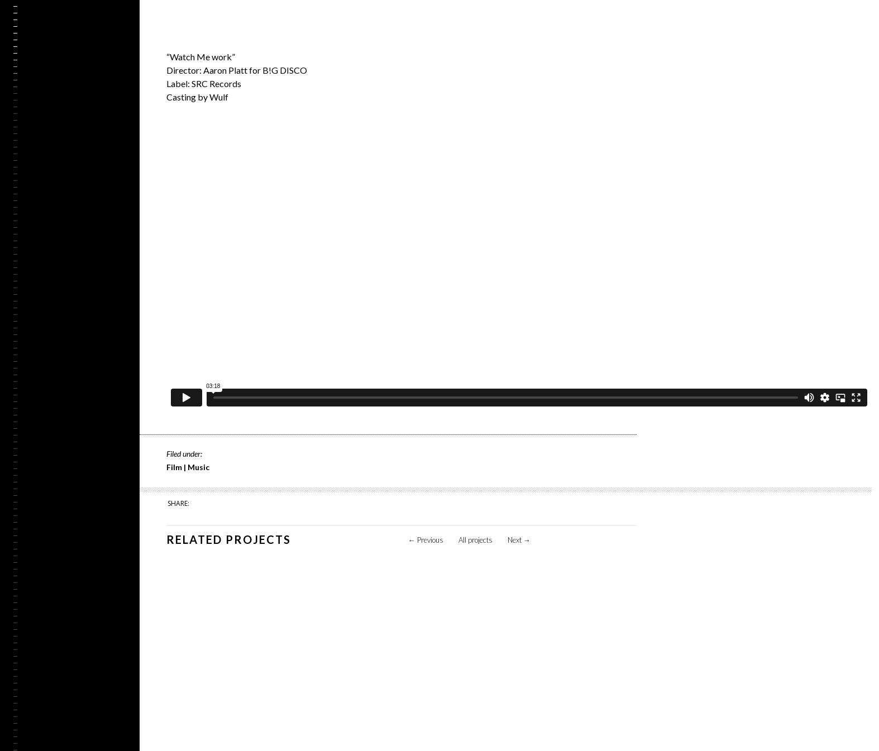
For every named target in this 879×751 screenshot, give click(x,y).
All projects (475, 539)
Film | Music (187, 467)
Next (519, 539)
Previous (425, 539)
